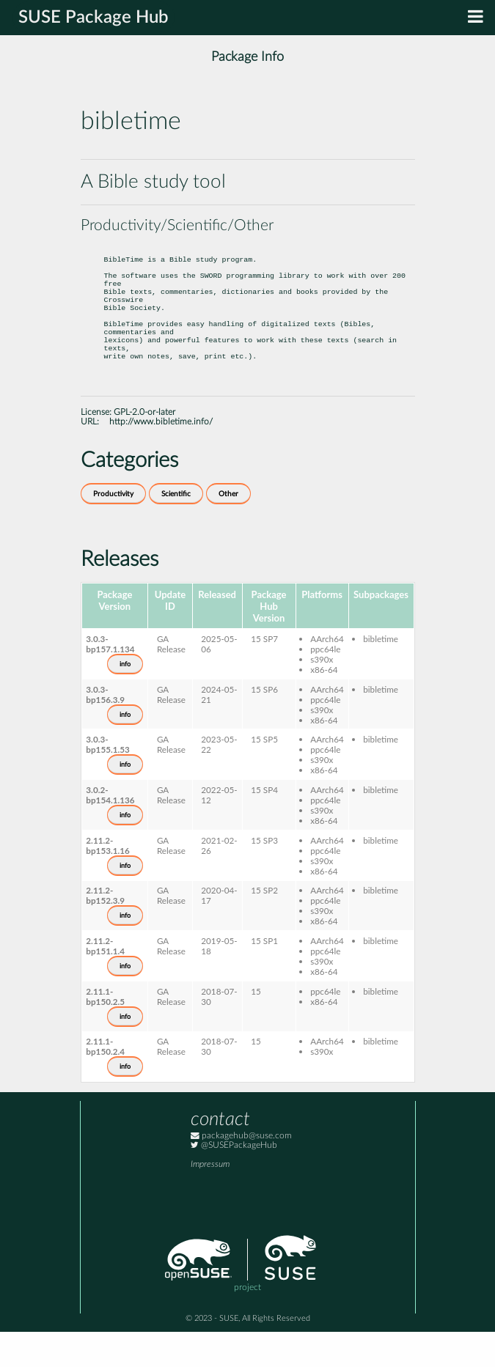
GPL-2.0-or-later (144, 447)
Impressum (210, 1199)
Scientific (176, 529)
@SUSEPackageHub (234, 1180)
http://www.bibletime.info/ (161, 457)
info (125, 699)
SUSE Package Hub (93, 17)
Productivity (113, 529)
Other (228, 529)
